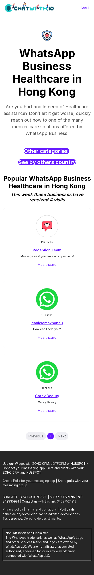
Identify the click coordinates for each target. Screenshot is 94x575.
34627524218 (66, 501)
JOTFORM (58, 463)
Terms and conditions (41, 509)
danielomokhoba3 (47, 323)
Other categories (46, 151)
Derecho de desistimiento (42, 518)
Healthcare (47, 264)
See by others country (47, 162)
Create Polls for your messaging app (29, 481)
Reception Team (47, 250)
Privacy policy (13, 509)
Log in (86, 7)
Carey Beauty (47, 396)
